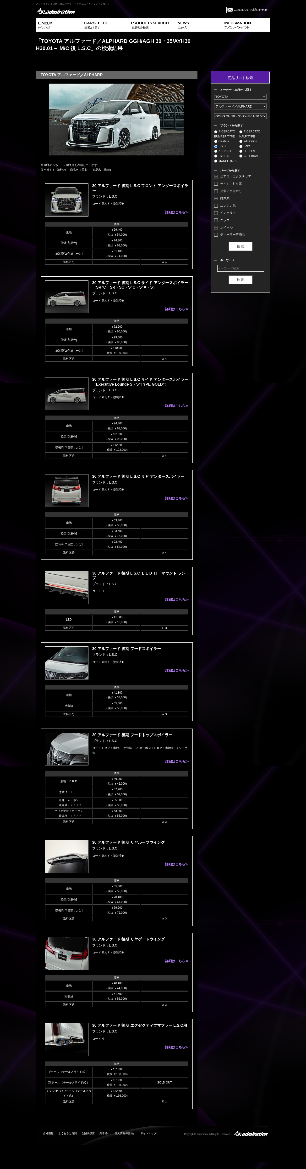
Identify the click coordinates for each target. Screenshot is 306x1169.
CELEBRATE (249, 156)
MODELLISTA (225, 161)
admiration (248, 141)
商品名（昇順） (80, 169)
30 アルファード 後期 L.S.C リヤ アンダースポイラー (138, 476)
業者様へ (104, 1133)
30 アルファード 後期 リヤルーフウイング (128, 842)
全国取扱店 (88, 1133)
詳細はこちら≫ (177, 212)
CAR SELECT (105, 25)
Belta (244, 146)
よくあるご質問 (67, 1133)
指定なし (62, 169)
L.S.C (220, 146)
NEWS (199, 25)
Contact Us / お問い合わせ (251, 9)
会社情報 (48, 1133)
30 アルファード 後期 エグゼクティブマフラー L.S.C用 (139, 1025)
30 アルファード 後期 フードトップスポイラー (132, 735)
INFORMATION (246, 25)
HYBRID (221, 156)
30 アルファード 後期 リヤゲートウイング (128, 939)
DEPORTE (248, 151)
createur (221, 141)
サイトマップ (148, 1133)
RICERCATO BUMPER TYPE (224, 134)
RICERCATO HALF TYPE (249, 134)
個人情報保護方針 (125, 1133)
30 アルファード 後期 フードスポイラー (126, 649)
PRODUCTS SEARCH (152, 25)
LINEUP (59, 25)
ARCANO (222, 151)
